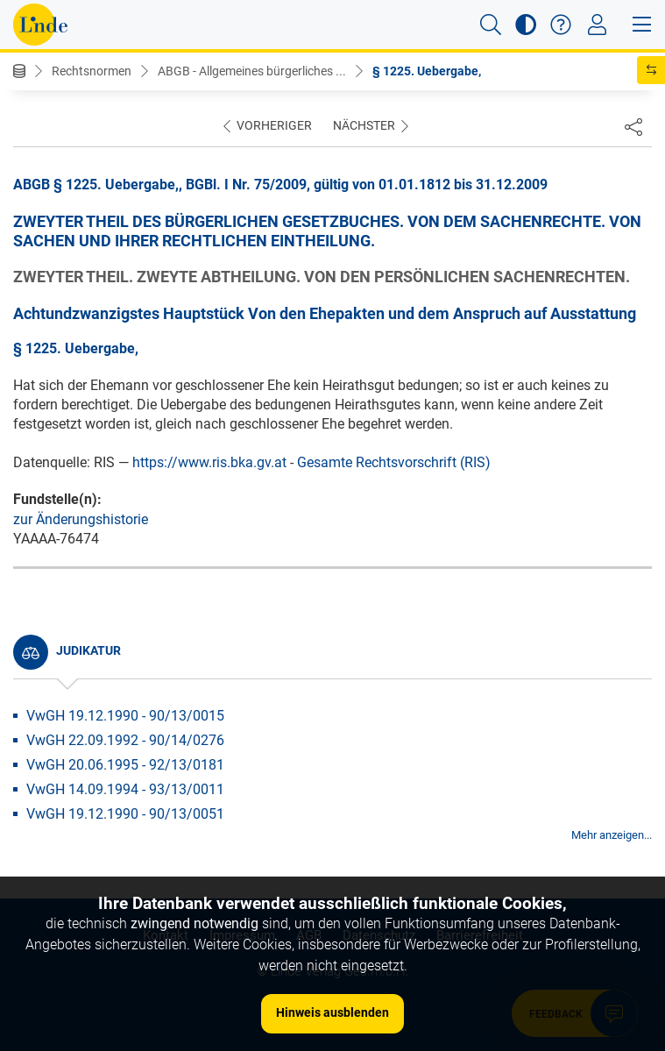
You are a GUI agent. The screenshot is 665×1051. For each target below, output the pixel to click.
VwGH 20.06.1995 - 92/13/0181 (125, 764)
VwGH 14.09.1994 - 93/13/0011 (125, 789)
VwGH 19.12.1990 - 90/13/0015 (125, 715)
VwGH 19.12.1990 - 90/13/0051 (125, 814)
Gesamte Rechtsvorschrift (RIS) (394, 462)
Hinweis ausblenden (332, 1012)
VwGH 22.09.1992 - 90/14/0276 (125, 740)
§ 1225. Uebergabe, (426, 71)
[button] (490, 24)
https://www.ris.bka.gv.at (209, 462)
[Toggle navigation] (597, 24)
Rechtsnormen (91, 71)
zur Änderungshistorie (80, 519)
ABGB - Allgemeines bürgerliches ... (252, 71)
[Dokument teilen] (633, 126)
